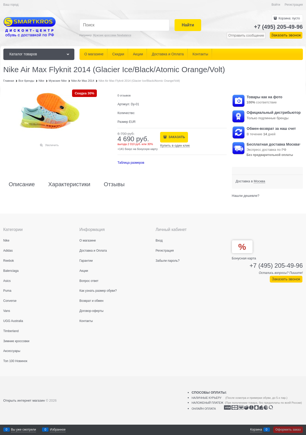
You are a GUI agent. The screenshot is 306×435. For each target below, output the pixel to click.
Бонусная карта (244, 258)
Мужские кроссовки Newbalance (112, 35)
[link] (259, 181)
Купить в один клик (175, 145)
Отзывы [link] (114, 184)
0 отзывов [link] (124, 95)
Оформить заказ (288, 429)
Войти (275, 4)
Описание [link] (22, 184)
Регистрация (294, 4)
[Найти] (188, 25)
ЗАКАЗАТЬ (176, 137)
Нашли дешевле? (246, 196)
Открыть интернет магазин (24, 400)
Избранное (58, 430)
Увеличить (52, 145)
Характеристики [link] (69, 184)
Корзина (256, 430)
